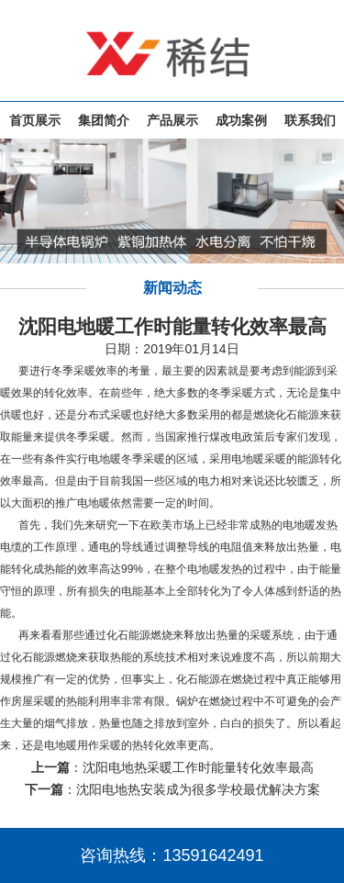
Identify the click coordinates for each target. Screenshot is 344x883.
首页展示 (35, 120)
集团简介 (103, 120)
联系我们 (310, 120)
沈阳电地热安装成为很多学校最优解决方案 (198, 789)
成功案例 (241, 120)
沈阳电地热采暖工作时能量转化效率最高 (198, 767)
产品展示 (172, 120)
